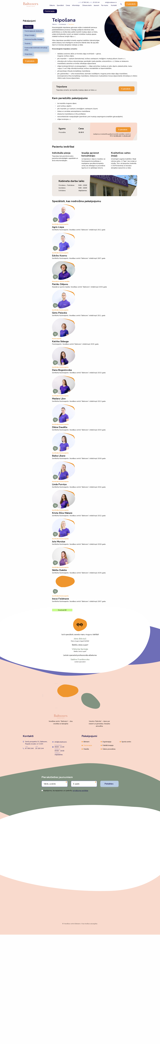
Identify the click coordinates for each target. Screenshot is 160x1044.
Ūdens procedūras (104, 11)
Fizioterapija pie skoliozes (33, 31)
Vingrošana (28, 54)
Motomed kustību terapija (33, 39)
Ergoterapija (73, 11)
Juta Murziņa (58, 541)
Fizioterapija (49, 11)
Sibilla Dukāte (59, 570)
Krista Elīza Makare (62, 513)
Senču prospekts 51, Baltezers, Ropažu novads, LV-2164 (36, 836)
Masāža (61, 11)
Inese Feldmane (60, 598)
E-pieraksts (131, 4)
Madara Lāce (59, 398)
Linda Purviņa (59, 484)
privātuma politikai (80, 884)
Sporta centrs (121, 11)
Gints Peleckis (59, 312)
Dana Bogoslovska (62, 370)
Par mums (104, 5)
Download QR (62, 610)
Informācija (75, 5)
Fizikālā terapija (87, 11)
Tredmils (28, 44)
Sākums (52, 5)
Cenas (68, 5)
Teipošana (28, 27)
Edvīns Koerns (59, 255)
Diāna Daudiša (59, 427)
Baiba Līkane (59, 455)
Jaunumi (96, 5)
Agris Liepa (58, 227)
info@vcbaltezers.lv (111, 2)
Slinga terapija (29, 35)
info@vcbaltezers (61, 835)
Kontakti (114, 5)
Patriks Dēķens (60, 284)
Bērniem (37, 11)
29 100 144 (94, 2)
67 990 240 (83, 2)
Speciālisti (60, 5)
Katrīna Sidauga (60, 341)
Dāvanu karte (87, 5)
